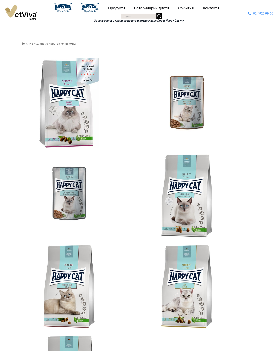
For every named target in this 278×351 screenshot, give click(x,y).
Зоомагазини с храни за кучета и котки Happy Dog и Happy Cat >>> (139, 20)
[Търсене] (159, 16)
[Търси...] (138, 16)
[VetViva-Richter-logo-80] (21, 6)
